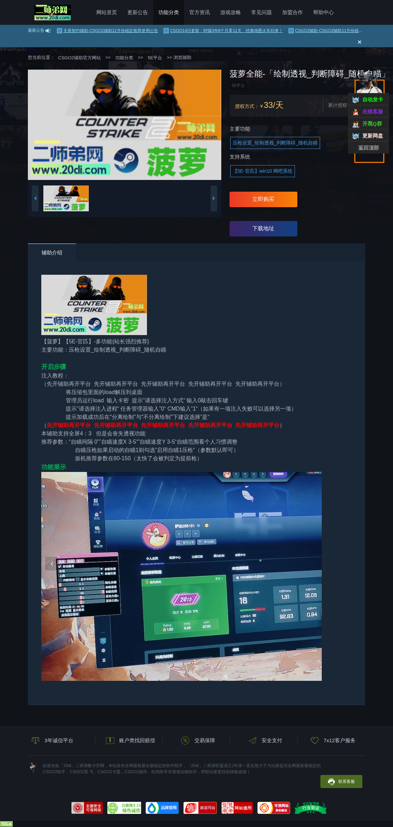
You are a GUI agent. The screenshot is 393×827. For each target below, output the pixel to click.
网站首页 (106, 12)
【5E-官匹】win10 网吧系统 (263, 171)
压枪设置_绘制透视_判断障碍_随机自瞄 (275, 142)
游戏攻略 (230, 12)
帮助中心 (323, 12)
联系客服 (341, 781)
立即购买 (263, 199)
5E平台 (155, 57)
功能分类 (168, 12)
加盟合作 (292, 12)
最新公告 (36, 30)
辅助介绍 (52, 252)
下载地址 (263, 228)
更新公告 (137, 12)
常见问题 (261, 12)
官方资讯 (199, 12)
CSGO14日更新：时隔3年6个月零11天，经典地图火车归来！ (223, 30)
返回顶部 (368, 148)
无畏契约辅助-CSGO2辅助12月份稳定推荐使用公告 (107, 30)
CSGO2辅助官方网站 (52, 12)
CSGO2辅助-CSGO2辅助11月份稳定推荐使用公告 (337, 30)
